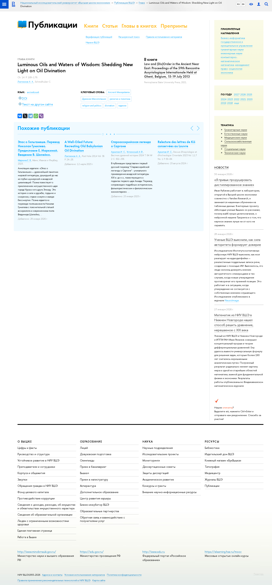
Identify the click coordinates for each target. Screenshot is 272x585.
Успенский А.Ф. (135, 151)
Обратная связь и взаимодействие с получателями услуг (102, 519)
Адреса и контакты (52, 574)
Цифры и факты (27, 448)
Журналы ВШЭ (214, 479)
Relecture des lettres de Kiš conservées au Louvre (176, 144)
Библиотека (212, 448)
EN (243, 4)
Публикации (52, 24)
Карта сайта (98, 580)
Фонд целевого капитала (33, 492)
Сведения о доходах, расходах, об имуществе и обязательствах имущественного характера (46, 506)
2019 (223, 103)
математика (227, 65)
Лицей (84, 448)
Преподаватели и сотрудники (36, 466)
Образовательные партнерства (99, 511)
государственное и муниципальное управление (237, 43)
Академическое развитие (158, 479)
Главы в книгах (139, 25)
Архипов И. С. (118, 151)
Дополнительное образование (99, 492)
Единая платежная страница (35, 530)
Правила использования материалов (164, 37)
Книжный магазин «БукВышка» (223, 460)
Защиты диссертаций (155, 473)
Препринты (174, 25)
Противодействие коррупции (36, 498)
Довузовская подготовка (95, 454)
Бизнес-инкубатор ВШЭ (94, 504)
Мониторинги (151, 460)
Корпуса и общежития (31, 473)
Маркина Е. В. (24, 160)
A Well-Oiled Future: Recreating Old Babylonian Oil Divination (84, 146)
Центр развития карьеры (95, 498)
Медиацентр (212, 473)
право (224, 68)
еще (236, 103)
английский (33, 92)
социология (235, 68)
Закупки (22, 479)
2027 (236, 94)
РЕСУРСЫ (212, 441)
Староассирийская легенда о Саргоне (131, 144)
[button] (103, 134)
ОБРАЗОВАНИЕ (91, 441)
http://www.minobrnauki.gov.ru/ (37, 552)
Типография (212, 466)
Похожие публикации (44, 128)
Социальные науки (235, 149)
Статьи (110, 25)
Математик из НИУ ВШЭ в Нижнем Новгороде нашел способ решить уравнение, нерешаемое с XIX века (233, 322)
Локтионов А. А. (26, 81)
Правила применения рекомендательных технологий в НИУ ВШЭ (54, 580)
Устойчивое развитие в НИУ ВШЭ (38, 460)
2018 (230, 103)
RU (238, 4)
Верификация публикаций (99, 37)
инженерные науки (231, 53)
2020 (250, 99)
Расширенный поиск (129, 37)
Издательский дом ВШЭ (219, 454)
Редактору (258, 574)
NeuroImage (232, 300)
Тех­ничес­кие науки (235, 152)
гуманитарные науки (232, 49)
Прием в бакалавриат (93, 466)
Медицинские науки (235, 137)
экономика (227, 72)
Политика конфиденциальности (124, 574)
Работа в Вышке (27, 537)
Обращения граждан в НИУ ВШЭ (38, 486)
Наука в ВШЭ (92, 42)
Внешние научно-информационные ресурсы (169, 492)
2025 (249, 94)
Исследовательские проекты (160, 454)
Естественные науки (235, 133)
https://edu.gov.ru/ (92, 552)
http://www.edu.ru (153, 552)
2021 (243, 99)
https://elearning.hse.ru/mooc (223, 552)
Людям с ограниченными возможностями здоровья (43, 522)
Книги (91, 25)
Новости (221, 168)
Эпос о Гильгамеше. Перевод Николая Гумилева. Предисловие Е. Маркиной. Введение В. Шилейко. (39, 148)
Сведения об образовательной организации (45, 514)
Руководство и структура (34, 454)
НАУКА (147, 441)
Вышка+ (84, 473)
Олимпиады (87, 460)
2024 (223, 99)
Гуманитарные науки (235, 129)
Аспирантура (88, 486)
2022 (236, 99)
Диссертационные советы (158, 466)
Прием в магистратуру (94, 479)
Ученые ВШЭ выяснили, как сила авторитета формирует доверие (237, 242)
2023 (230, 99)
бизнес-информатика (233, 38)
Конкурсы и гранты (154, 486)
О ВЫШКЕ (25, 441)
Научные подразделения (157, 448)
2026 (243, 94)
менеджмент (242, 65)
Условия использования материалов (84, 574)
